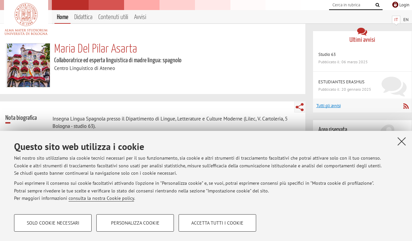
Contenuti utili (113, 17)
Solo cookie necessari (53, 223)
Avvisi (140, 17)
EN (406, 19)
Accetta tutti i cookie (217, 223)
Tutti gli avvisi (328, 105)
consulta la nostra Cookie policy (101, 198)
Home (62, 17)
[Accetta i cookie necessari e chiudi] (401, 141)
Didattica (83, 17)
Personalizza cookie (135, 223)
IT (396, 19)
